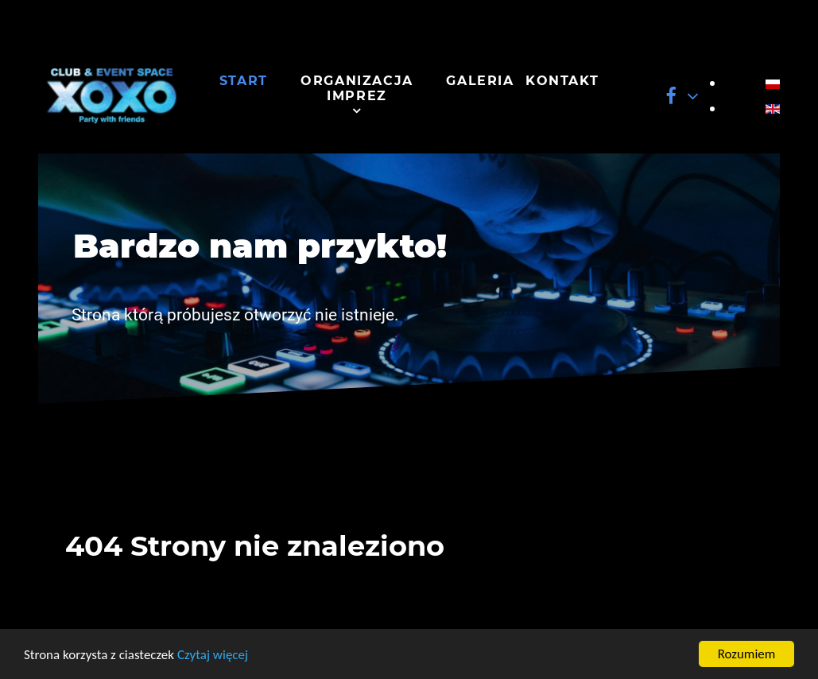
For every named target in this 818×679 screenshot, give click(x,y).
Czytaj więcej (212, 654)
